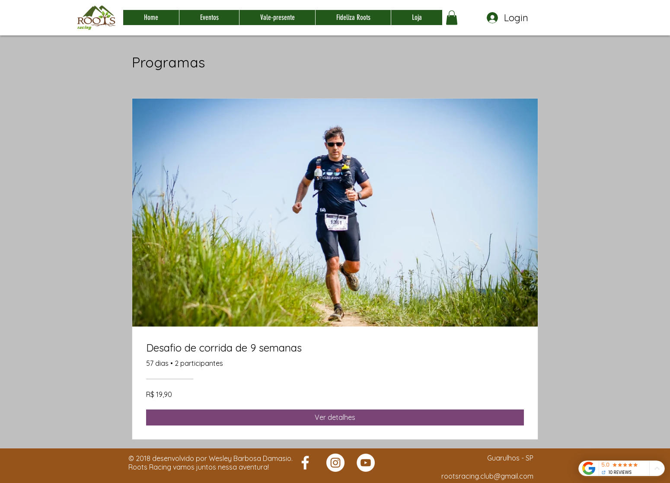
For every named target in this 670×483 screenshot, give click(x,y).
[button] (452, 17)
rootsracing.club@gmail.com (487, 476)
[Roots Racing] (305, 463)
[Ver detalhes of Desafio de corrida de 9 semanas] (335, 417)
